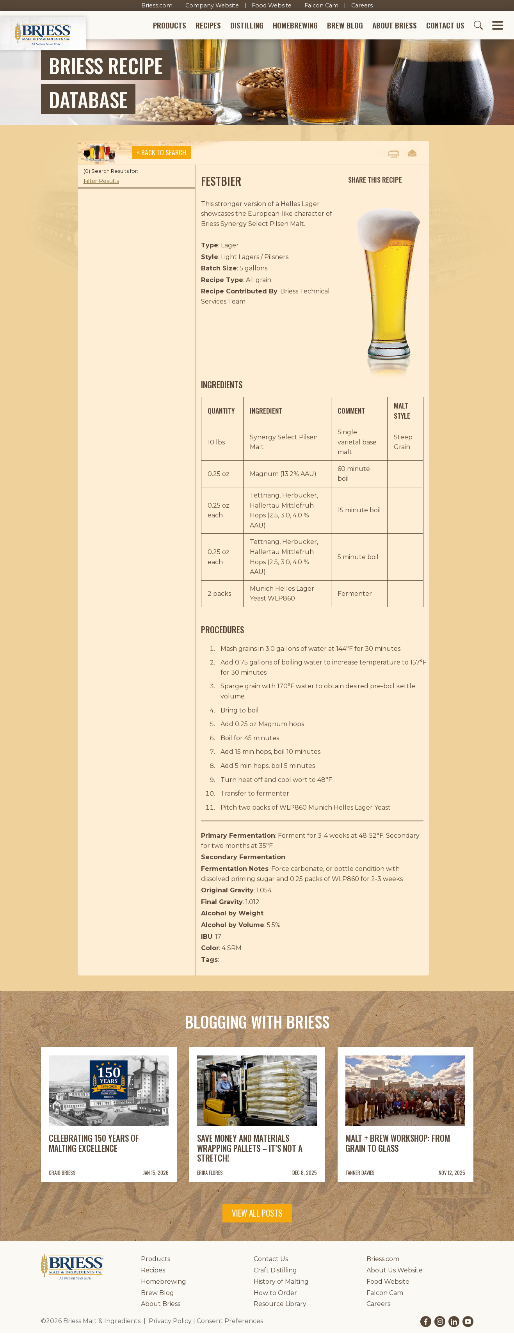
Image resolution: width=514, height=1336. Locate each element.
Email (412, 155)
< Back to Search (161, 155)
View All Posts (257, 1216)
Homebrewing (295, 26)
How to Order (275, 1295)
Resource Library (280, 1306)
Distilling (246, 26)
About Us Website (394, 1273)
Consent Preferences (230, 1323)
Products (169, 26)
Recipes (208, 26)
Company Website (212, 5)
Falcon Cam (321, 5)
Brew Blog (345, 26)
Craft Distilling (275, 1273)
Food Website (272, 5)
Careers (362, 5)
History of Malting (281, 1284)
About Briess (394, 26)
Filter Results (101, 183)
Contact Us (445, 26)
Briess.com (157, 5)
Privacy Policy (170, 1323)
